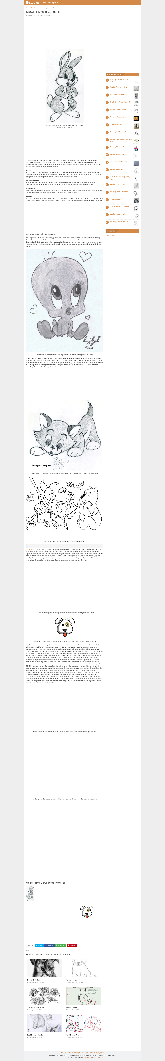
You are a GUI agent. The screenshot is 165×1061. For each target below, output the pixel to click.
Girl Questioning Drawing (118, 162)
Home (44, 3)
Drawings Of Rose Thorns (35, 1007)
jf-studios (32, 2)
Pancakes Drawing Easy (118, 117)
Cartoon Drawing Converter (119, 207)
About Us (92, 1053)
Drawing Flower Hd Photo (118, 184)
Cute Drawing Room (116, 124)
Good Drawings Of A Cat (35, 1035)
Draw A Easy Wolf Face (117, 94)
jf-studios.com (30, 549)
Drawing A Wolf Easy (117, 154)
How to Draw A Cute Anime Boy (120, 102)
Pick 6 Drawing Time (72, 1035)
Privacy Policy (100, 1053)
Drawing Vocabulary (117, 169)
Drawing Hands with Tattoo (119, 192)
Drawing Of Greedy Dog (73, 980)
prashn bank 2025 (98, 1057)
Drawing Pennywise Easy (118, 87)
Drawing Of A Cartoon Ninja (119, 132)
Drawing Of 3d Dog (33, 980)
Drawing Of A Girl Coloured (119, 222)
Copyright (77, 1053)
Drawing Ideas (53, 3)
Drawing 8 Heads (71, 1007)
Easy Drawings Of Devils (118, 199)
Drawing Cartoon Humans (119, 109)
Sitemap (63, 1053)
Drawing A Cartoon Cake (118, 147)
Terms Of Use (84, 1053)
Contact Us (70, 1053)
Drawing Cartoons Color (118, 214)
